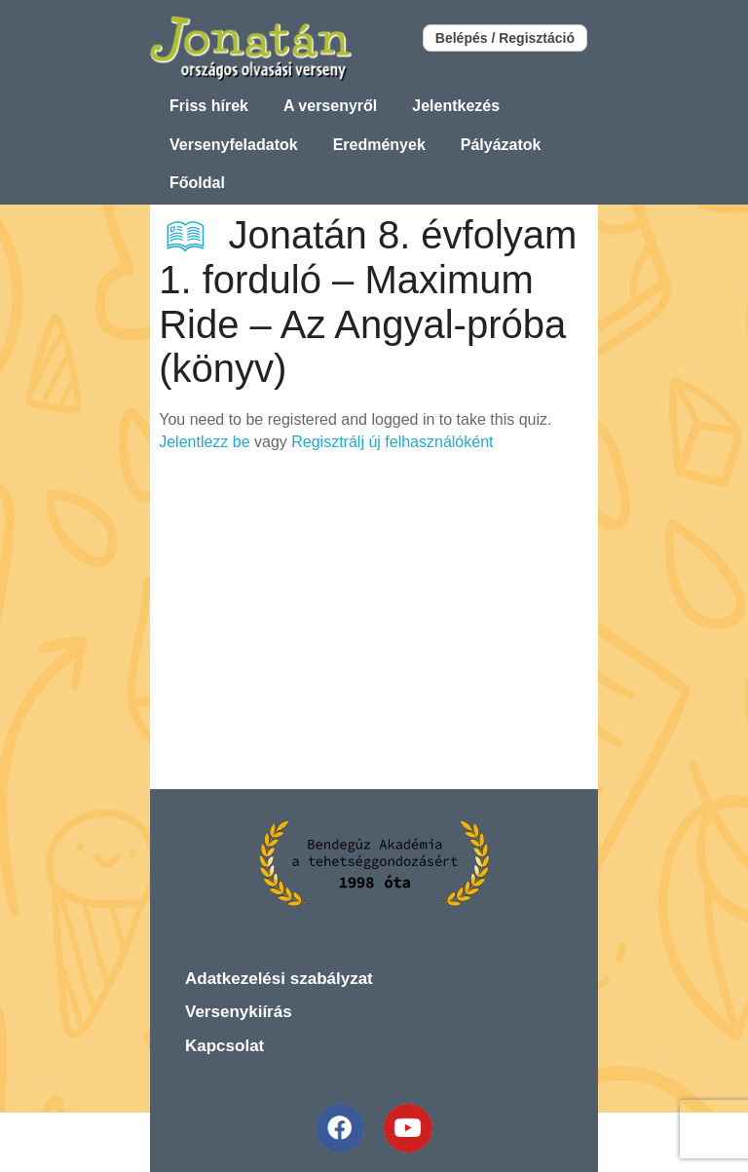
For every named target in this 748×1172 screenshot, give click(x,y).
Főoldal (197, 182)
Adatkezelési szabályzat (279, 978)
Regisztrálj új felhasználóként (392, 442)
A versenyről (330, 105)
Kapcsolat (224, 1046)
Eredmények (379, 144)
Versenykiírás (238, 1011)
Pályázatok (501, 144)
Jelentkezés (456, 105)
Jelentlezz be (204, 442)
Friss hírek (208, 105)
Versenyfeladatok (233, 144)
